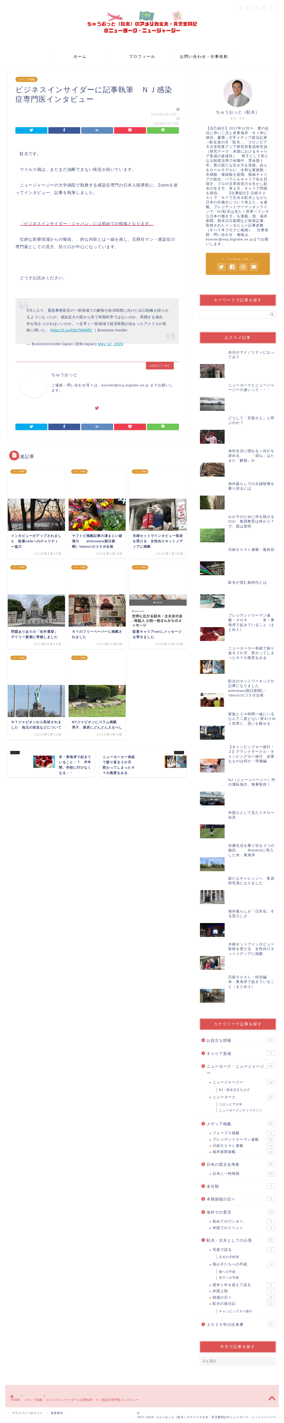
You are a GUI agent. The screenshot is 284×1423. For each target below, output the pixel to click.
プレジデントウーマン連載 (244, 1139)
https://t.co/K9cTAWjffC (71, 330)
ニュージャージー (244, 1082)
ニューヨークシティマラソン (240, 1110)
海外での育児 (241, 1211)
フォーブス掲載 (244, 1133)
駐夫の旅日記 (244, 1303)
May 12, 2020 (110, 344)
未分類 (241, 1185)
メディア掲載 (26, 79)
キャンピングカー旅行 (235, 1311)
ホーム (80, 56)
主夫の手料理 (229, 1257)
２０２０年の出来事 (241, 1324)
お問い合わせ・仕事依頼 (204, 56)
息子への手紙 (229, 1277)
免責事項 (57, 1413)
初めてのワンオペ (244, 1221)
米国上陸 (244, 1291)
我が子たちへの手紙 (244, 1264)
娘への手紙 (227, 1271)
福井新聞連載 (244, 1152)
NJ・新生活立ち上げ (234, 1090)
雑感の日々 (244, 1297)
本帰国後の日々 (241, 1198)
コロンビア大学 (230, 1104)
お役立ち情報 (241, 1040)
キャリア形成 (241, 1053)
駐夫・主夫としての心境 (241, 1239)
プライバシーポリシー (27, 1413)
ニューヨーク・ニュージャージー (241, 1069)
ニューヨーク (244, 1097)
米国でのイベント (244, 1228)
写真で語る (244, 1249)
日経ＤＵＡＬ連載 (244, 1145)
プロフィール (142, 56)
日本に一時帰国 (244, 1173)
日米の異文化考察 (241, 1164)
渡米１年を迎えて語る (244, 1285)
